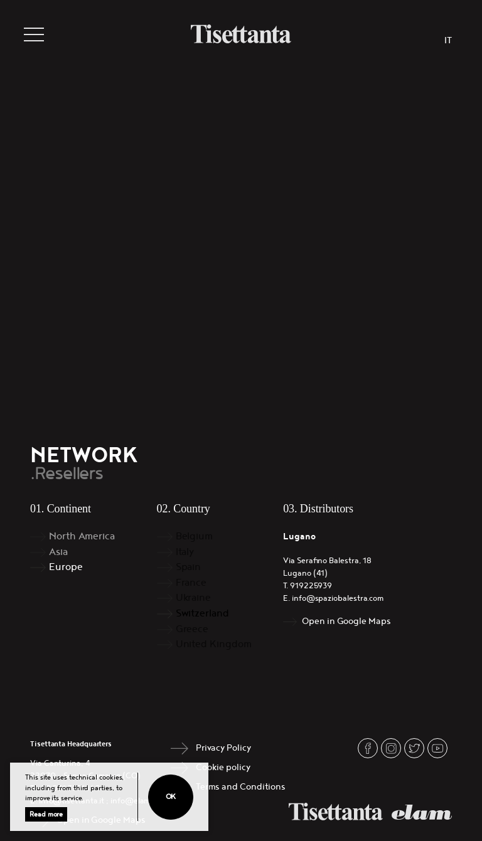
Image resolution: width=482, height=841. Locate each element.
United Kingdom (214, 644)
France (191, 583)
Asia (58, 552)
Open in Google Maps (346, 621)
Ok (171, 796)
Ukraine (193, 598)
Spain (188, 567)
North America (82, 536)
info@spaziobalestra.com (337, 598)
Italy (185, 552)
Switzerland (202, 614)
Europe (66, 567)
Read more (46, 814)
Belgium (194, 536)
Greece (192, 629)
